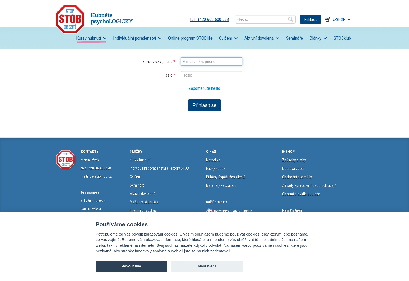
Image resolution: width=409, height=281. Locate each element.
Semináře (294, 38)
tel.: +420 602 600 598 (209, 19)
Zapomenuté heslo (204, 88)
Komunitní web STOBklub (232, 211)
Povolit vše (131, 266)
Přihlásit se (204, 105)
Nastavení (207, 266)
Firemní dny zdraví (143, 210)
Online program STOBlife (190, 38)
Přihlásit (310, 19)
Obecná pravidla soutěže (301, 194)
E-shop (339, 19)
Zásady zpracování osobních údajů (309, 185)
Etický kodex (215, 168)
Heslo (169, 75)
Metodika (213, 160)
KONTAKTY (90, 151)
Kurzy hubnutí (88, 38)
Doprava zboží (293, 168)
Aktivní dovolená (259, 38)
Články (315, 38)
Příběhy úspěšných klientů (226, 177)
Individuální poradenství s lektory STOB (159, 168)
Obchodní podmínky (297, 177)
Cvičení (225, 38)
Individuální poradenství (134, 38)
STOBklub (342, 38)
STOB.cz (94, 19)
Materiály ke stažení (221, 185)
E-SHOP (288, 151)
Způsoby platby (294, 160)
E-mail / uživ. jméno (159, 61)
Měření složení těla (144, 202)
